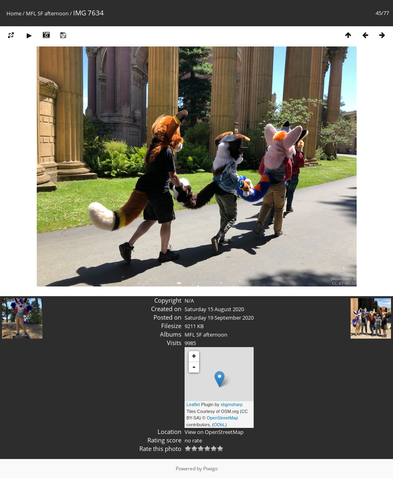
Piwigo (210, 468)
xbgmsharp (231, 404)
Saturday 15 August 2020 (214, 309)
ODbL (219, 424)
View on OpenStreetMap (214, 432)
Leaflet (193, 404)
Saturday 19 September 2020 (219, 317)
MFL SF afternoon (47, 13)
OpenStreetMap (222, 417)
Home (13, 13)
